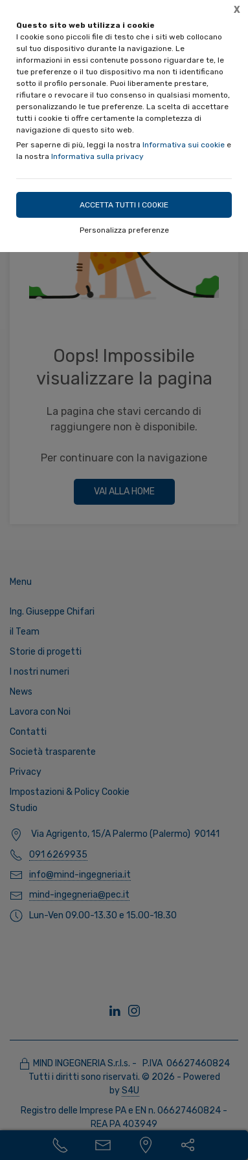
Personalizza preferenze (124, 230)
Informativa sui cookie (183, 144)
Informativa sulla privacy (97, 156)
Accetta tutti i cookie (124, 204)
